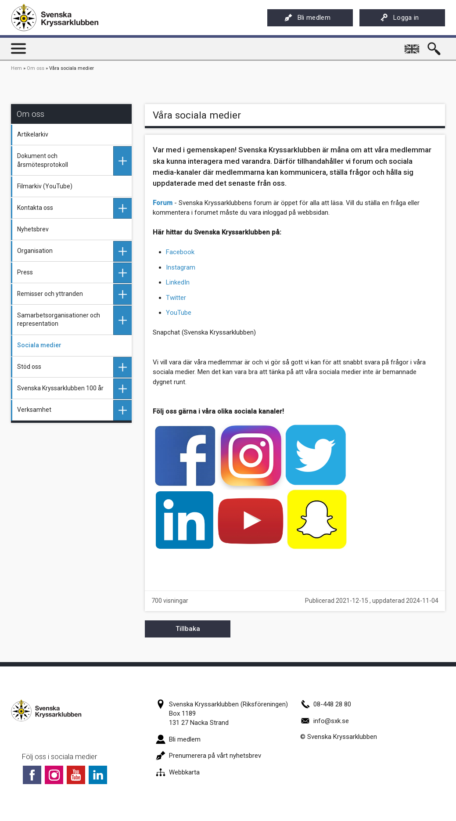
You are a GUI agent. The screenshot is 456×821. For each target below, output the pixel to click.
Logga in (399, 18)
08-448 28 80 (325, 704)
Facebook (180, 252)
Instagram (180, 267)
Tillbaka (188, 629)
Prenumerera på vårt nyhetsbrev (208, 756)
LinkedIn (178, 282)
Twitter (176, 298)
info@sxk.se (324, 721)
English (413, 46)
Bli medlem (307, 18)
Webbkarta (178, 772)
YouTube (178, 313)
